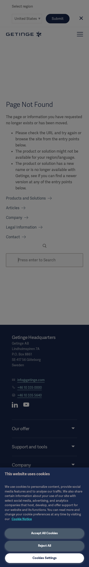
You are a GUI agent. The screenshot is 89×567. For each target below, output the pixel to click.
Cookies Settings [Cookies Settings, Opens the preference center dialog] (45, 558)
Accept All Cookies (44, 533)
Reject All (44, 546)
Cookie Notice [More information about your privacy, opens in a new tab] (22, 519)
